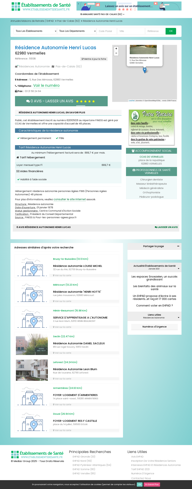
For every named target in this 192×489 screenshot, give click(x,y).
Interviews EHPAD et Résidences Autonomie (156, 465)
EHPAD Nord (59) (82, 461)
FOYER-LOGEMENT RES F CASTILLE (75, 421)
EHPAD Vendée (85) (84, 473)
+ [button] (116, 49)
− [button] (116, 53)
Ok (139, 484)
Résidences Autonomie (34, 66)
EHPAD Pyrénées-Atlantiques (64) (92, 465)
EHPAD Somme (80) (84, 469)
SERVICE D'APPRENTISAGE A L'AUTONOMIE (80, 317)
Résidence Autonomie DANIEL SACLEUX (79, 343)
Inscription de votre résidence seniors (153, 461)
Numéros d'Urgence (154, 326)
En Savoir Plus (152, 484)
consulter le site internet (70, 199)
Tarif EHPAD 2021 (140, 469)
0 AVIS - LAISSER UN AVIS (61, 101)
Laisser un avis (166, 227)
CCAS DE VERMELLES (151, 156)
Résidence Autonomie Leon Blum (75, 369)
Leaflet (132, 100)
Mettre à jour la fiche (94, 58)
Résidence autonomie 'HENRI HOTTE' (77, 292)
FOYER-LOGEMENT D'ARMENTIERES (75, 395)
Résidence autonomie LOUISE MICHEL (77, 266)
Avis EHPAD (137, 456)
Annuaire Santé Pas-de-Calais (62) (102, 14)
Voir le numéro (46, 85)
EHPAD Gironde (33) (84, 456)
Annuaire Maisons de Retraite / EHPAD (32, 21)
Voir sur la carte (62, 275)
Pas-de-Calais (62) (68, 21)
